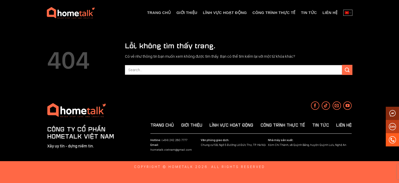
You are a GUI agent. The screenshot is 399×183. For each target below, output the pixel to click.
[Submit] (347, 70)
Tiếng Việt (347, 13)
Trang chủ (159, 12)
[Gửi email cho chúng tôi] (337, 105)
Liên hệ (329, 12)
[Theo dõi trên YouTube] (347, 105)
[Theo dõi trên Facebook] (315, 105)
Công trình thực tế (273, 12)
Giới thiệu (186, 12)
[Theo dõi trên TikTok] (326, 105)
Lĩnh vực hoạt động (225, 12)
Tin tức (309, 12)
